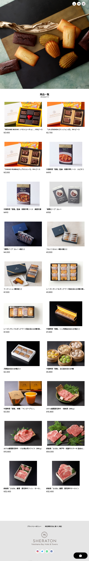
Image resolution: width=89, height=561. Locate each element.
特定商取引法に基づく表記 (53, 526)
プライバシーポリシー (34, 526)
